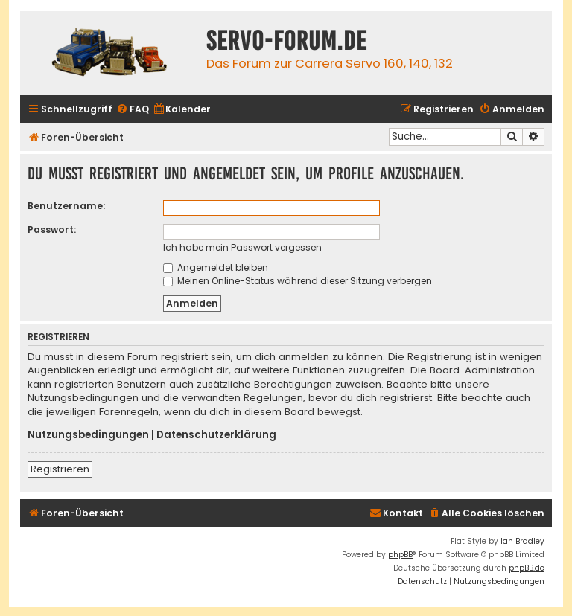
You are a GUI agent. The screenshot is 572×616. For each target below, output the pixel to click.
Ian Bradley (522, 541)
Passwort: (52, 229)
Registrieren (60, 469)
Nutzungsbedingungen (88, 435)
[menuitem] (132, 110)
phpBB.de (526, 568)
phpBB (400, 554)
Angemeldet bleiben (215, 267)
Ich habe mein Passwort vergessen (242, 247)
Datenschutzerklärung (216, 435)
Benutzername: (66, 205)
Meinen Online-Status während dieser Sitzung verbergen (297, 281)
